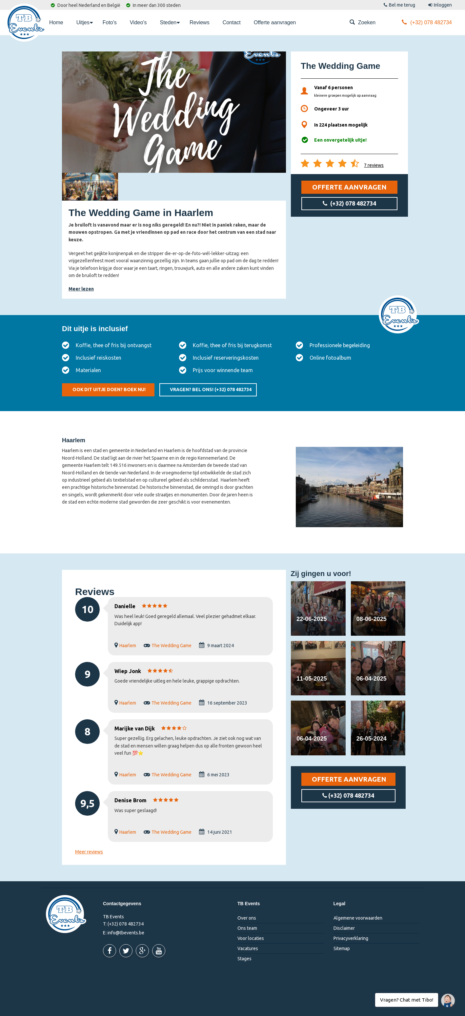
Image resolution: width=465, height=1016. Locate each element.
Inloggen (440, 5)
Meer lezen (81, 288)
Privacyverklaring (351, 938)
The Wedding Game (172, 645)
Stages (244, 958)
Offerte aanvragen (275, 22)
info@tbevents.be (126, 932)
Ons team (247, 928)
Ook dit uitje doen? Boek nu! (109, 389)
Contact (232, 22)
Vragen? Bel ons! (211, 389)
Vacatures (247, 948)
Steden (170, 22)
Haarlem (127, 645)
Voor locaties (250, 938)
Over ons (246, 918)
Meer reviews (89, 852)
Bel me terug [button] (399, 5)
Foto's (110, 22)
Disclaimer (344, 928)
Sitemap (342, 948)
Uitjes (84, 22)
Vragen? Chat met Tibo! (445, 997)
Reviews (199, 22)
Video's (138, 22)
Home (56, 22)
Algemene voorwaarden (358, 918)
